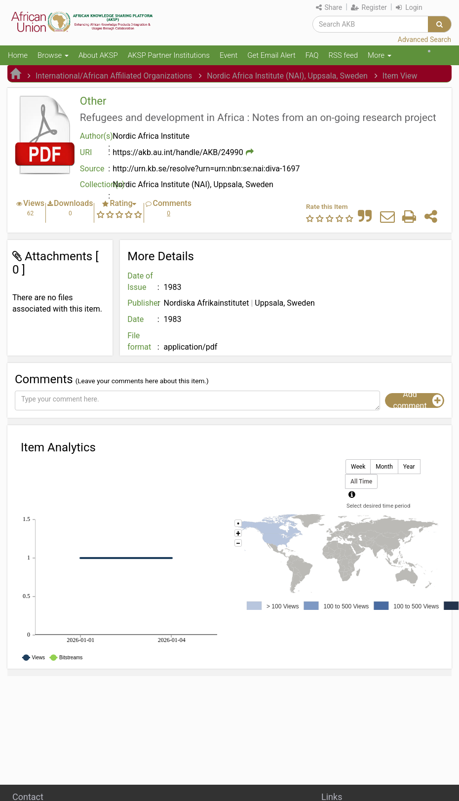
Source (92, 168)
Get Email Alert (271, 55)
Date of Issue (140, 281)
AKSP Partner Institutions (169, 55)
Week (358, 467)
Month (384, 467)
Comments (172, 203)
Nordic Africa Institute (151, 136)
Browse (53, 55)
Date (135, 319)
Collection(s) (96, 184)
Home (18, 55)
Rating (121, 203)
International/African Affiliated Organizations (114, 75)
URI (86, 152)
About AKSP (98, 55)
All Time (361, 481)
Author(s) (96, 136)
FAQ (312, 55)
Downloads (73, 203)
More (379, 55)
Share (329, 7)
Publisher (143, 303)
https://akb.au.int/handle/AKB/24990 (178, 152)
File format (139, 341)
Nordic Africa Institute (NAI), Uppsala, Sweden (287, 75)
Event (228, 55)
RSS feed (343, 55)
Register (369, 7)
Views (33, 203)
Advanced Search (424, 39)
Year (409, 467)
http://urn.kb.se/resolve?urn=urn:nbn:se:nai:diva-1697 (206, 168)
